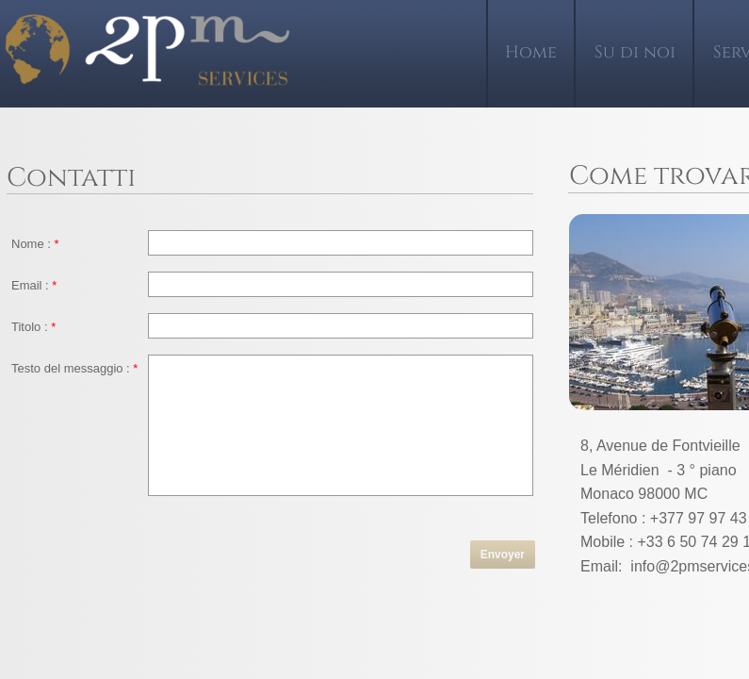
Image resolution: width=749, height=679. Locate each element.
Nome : (35, 244)
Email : (34, 285)
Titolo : (33, 327)
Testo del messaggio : (74, 368)
